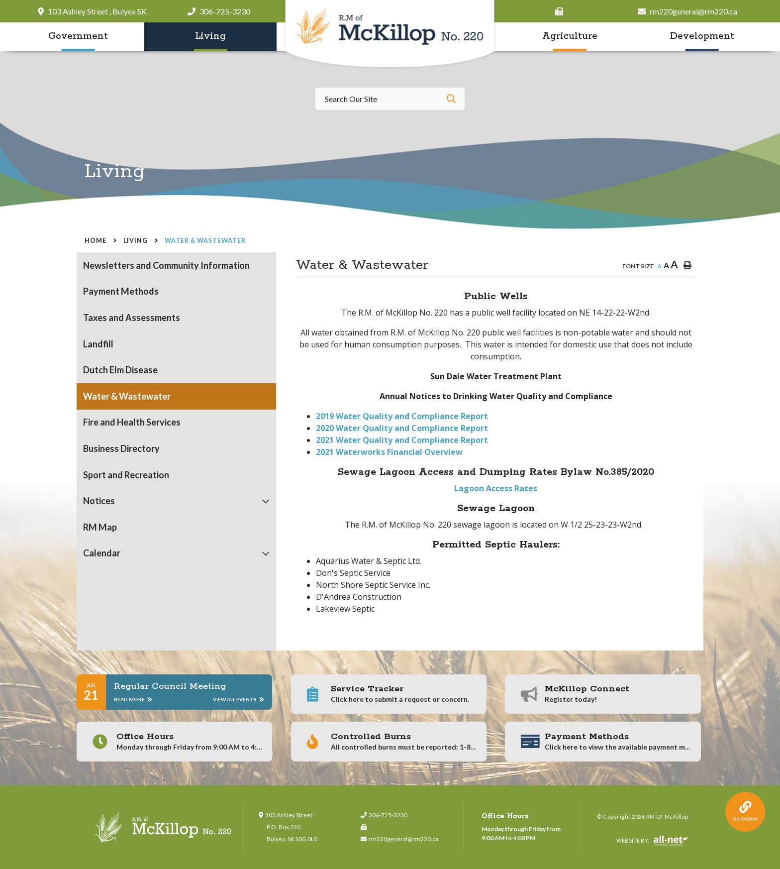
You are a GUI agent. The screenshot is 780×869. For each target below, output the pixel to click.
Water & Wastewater (205, 240)
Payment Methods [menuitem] (121, 291)
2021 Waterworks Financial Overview (389, 451)
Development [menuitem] (702, 36)
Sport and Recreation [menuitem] (126, 474)
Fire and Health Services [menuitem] (132, 422)
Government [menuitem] (78, 36)
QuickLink (745, 812)
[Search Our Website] (390, 99)
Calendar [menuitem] (101, 552)
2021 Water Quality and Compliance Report (402, 439)
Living (135, 240)
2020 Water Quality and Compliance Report (402, 428)
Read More (133, 699)
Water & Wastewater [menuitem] (127, 396)
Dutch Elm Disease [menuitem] (120, 369)
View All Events (238, 699)
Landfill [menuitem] (98, 343)
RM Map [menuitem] (100, 527)
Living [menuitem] (210, 36)
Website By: (652, 841)
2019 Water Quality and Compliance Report (402, 416)
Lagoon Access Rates (495, 488)
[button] (266, 501)
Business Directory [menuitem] (121, 448)
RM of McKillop (390, 34)
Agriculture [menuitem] (569, 36)
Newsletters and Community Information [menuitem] (166, 265)
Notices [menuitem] (99, 500)
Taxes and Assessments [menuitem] (131, 317)
